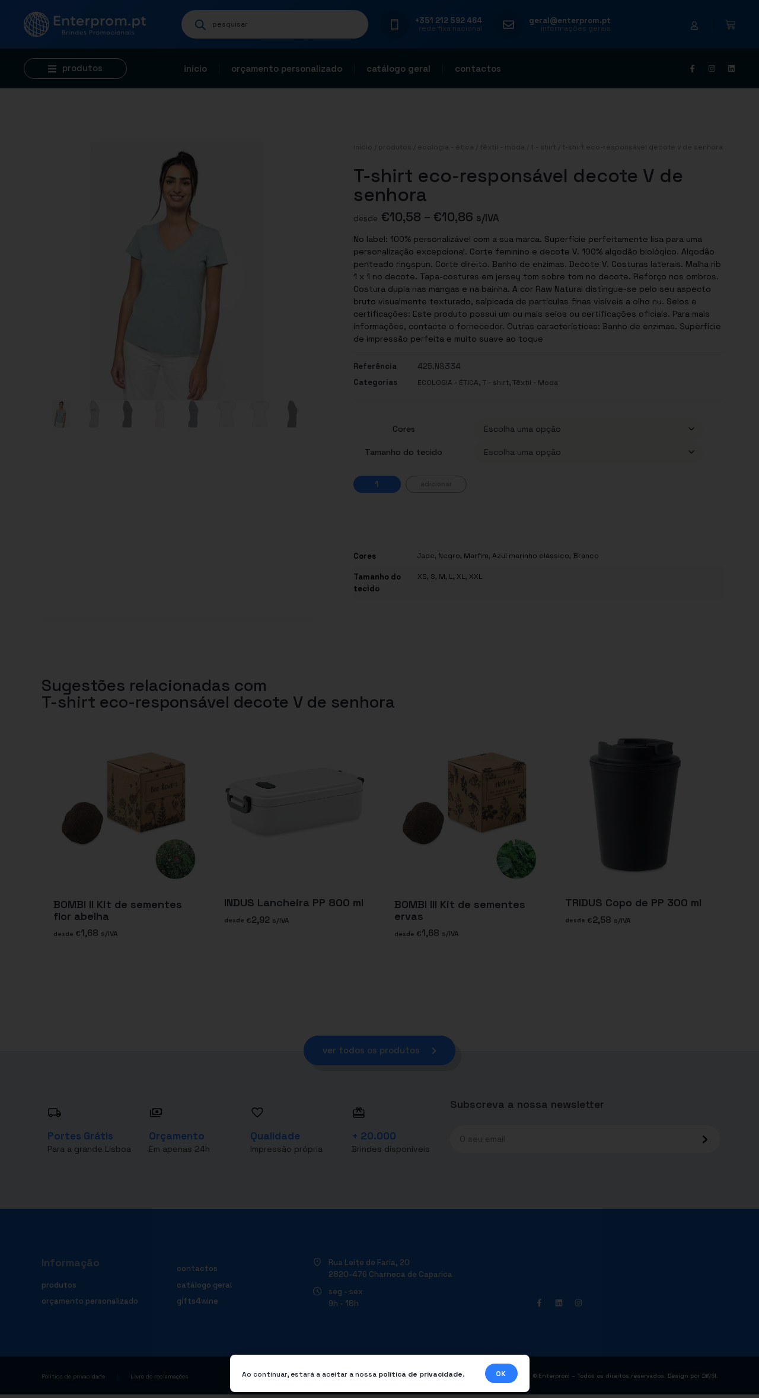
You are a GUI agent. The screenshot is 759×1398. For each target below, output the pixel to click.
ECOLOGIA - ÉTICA (445, 147)
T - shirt (543, 147)
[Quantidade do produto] (377, 484)
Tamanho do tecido (403, 452)
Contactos (478, 68)
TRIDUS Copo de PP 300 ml (633, 902)
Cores (404, 428)
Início (195, 68)
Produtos (395, 147)
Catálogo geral (398, 68)
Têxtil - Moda (502, 147)
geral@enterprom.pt (570, 20)
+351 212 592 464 (448, 20)
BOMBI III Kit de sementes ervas (459, 910)
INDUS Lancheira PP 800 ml (293, 902)
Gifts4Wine (197, 1303)
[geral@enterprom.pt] (508, 24)
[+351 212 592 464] (394, 24)
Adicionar (436, 484)
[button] (75, 68)
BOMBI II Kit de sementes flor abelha (117, 910)
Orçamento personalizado (286, 68)
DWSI (708, 1379)
